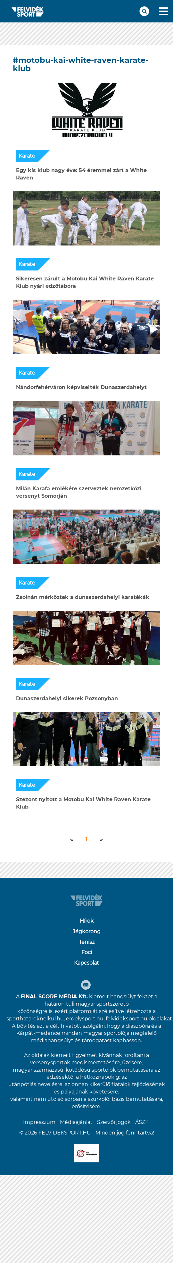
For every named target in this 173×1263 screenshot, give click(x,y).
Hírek (87, 921)
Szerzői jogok (114, 1122)
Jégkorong (87, 931)
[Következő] (71, 839)
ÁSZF (141, 1122)
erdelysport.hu (84, 1019)
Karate (27, 156)
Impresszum (39, 1122)
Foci (86, 952)
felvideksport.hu (126, 1019)
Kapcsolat (86, 963)
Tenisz (87, 942)
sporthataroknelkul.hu (35, 1019)
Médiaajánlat (76, 1122)
